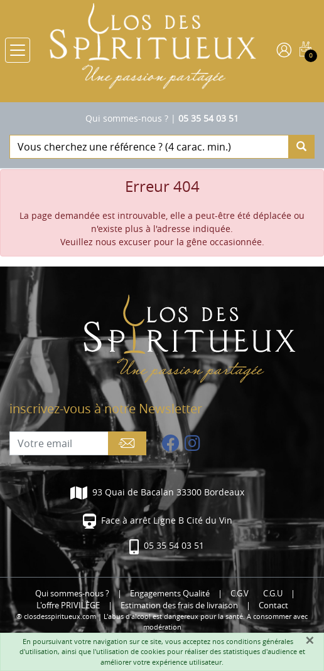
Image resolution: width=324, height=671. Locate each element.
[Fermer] (309, 640)
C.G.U (273, 593)
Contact (273, 605)
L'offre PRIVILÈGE (68, 605)
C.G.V (239, 593)
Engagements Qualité (170, 593)
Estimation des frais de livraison (179, 605)
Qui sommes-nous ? (126, 118)
